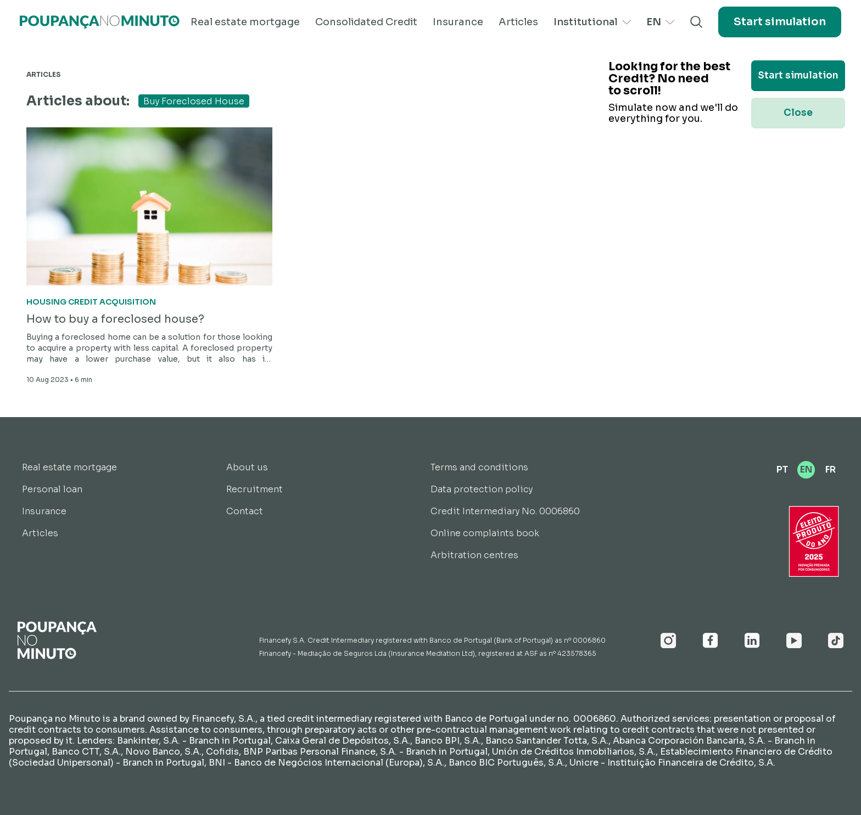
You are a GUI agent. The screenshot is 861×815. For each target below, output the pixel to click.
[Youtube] (794, 640)
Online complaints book (485, 533)
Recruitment (254, 489)
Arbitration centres (474, 555)
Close (798, 113)
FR (830, 469)
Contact (244, 511)
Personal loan (52, 489)
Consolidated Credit (366, 22)
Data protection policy (482, 489)
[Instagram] (669, 640)
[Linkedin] (752, 640)
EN (660, 22)
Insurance (458, 22)
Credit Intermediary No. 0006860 (505, 511)
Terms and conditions (479, 467)
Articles (518, 22)
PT (782, 469)
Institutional (592, 22)
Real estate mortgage (245, 22)
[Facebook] (710, 640)
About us (247, 467)
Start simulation (780, 22)
